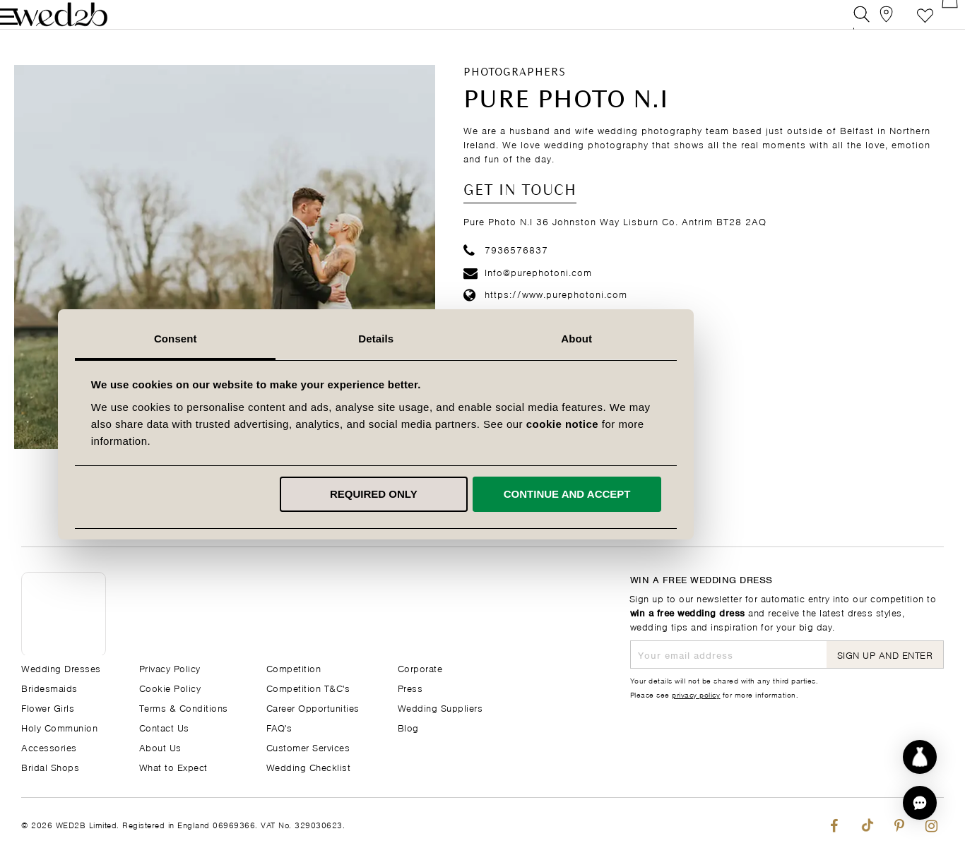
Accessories (49, 747)
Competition (293, 668)
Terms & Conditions (183, 707)
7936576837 (505, 269)
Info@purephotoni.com (527, 291)
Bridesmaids (49, 687)
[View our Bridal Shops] (872, 24)
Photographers (514, 92)
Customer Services (308, 747)
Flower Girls (47, 707)
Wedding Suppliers (440, 707)
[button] (920, 803)
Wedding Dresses (61, 668)
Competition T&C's (308, 687)
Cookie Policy (170, 687)
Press (410, 687)
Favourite (904, 24)
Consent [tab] (282, 339)
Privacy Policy (170, 668)
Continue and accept (673, 494)
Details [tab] (482, 339)
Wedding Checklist (308, 766)
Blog (408, 727)
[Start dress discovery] (920, 757)
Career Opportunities (313, 707)
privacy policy (696, 694)
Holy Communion (59, 727)
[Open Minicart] (936, 24)
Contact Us (164, 727)
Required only (480, 494)
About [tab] (683, 339)
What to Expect (173, 766)
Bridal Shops (50, 766)
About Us (160, 747)
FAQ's (279, 727)
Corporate (420, 668)
